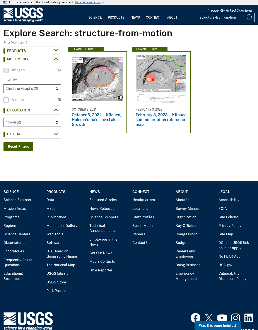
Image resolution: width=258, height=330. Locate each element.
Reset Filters (18, 146)
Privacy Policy (230, 226)
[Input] (226, 17)
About (172, 17)
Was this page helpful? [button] (218, 325)
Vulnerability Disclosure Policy (232, 276)
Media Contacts (102, 261)
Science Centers (16, 234)
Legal (224, 192)
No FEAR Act (229, 256)
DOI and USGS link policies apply (234, 245)
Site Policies (229, 217)
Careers (138, 234)
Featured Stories (103, 200)
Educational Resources (13, 276)
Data (50, 200)
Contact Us (141, 243)
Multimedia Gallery (61, 226)
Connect (153, 17)
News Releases (101, 209)
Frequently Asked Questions (230, 10)
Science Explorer (17, 200)
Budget (182, 243)
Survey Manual (188, 209)
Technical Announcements (102, 228)
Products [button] (16, 51)
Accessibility (229, 200)
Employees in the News (103, 242)
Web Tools (54, 234)
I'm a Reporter (100, 270)
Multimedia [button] (18, 59)
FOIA (223, 209)
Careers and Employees (185, 254)
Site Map (226, 234)
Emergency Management (186, 276)
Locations (140, 209)
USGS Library (57, 273)
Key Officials (186, 226)
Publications (56, 217)
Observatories (14, 243)
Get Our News (100, 253)
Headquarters (143, 200)
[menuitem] (95, 14)
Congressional (187, 234)
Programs (11, 217)
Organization (186, 217)
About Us (183, 200)
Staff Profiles (143, 217)
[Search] (250, 17)
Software (54, 243)
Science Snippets (103, 217)
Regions (10, 226)
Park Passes (56, 291)
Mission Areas (14, 209)
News (135, 17)
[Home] (23, 21)
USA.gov (225, 265)
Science (95, 17)
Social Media (143, 226)
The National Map (60, 265)
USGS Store (56, 282)
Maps (50, 209)
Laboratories (13, 251)
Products (116, 17)
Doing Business (188, 265)
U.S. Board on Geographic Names (62, 254)
